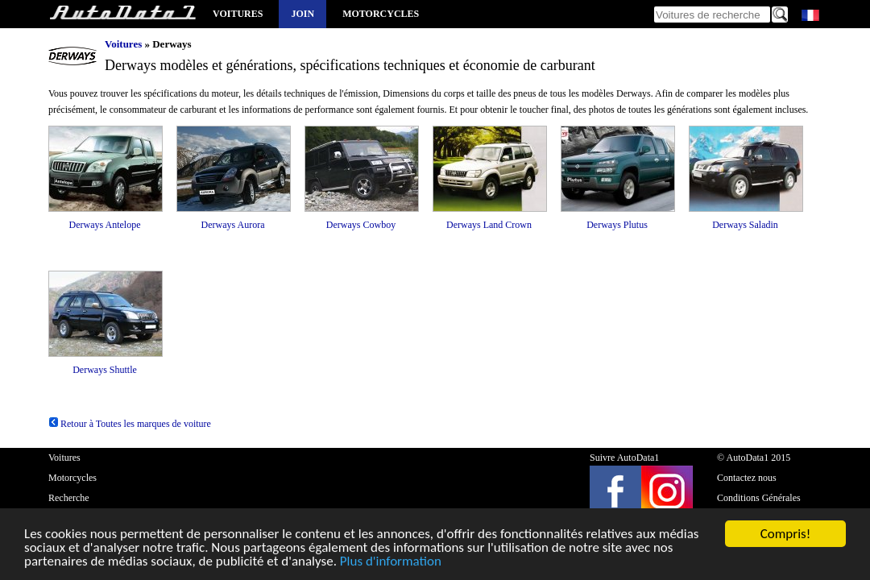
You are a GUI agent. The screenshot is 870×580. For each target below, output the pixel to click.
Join (302, 13)
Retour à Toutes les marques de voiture (129, 423)
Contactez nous (747, 477)
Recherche (68, 497)
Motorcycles (380, 13)
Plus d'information (390, 561)
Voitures (238, 13)
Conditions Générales (759, 497)
